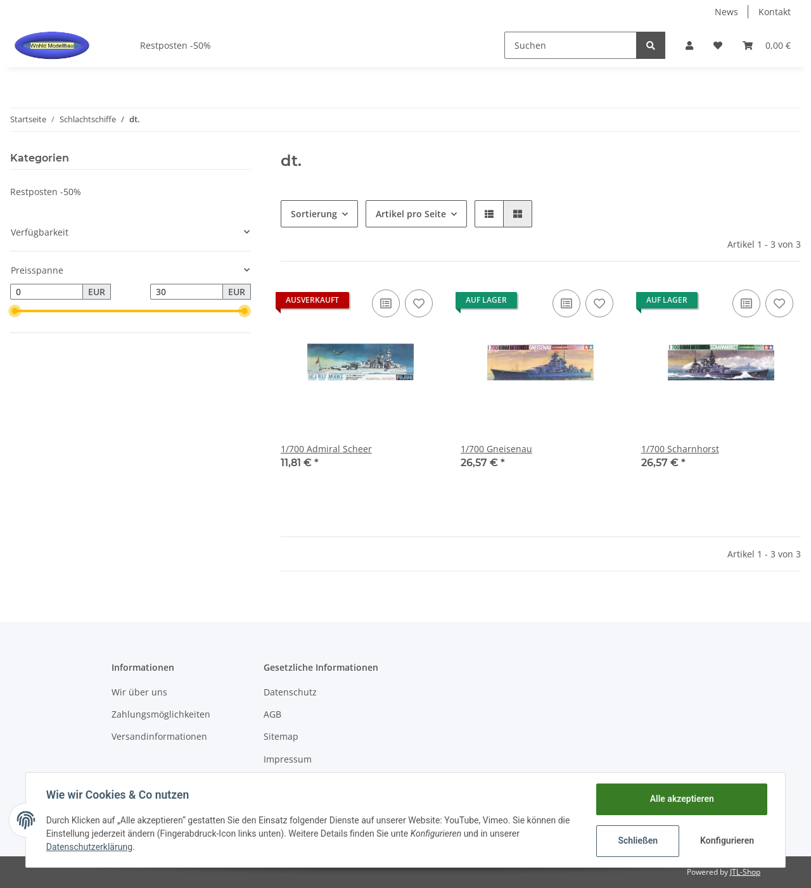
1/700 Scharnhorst (680, 449)
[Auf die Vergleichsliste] (386, 303)
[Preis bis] (186, 292)
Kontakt (774, 12)
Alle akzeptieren (681, 799)
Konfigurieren (727, 840)
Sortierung (314, 214)
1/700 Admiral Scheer (326, 449)
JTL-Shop (745, 871)
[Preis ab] (46, 292)
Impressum (288, 759)
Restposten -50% (45, 192)
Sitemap (281, 736)
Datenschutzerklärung (89, 847)
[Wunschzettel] (717, 45)
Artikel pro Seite (411, 214)
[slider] (15, 311)
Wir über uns (139, 692)
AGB (272, 714)
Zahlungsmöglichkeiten (161, 714)
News (726, 12)
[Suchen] (570, 45)
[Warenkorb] (766, 45)
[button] (689, 45)
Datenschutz (290, 692)
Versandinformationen (159, 736)
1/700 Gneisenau (496, 449)
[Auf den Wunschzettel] (419, 303)
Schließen (638, 840)
